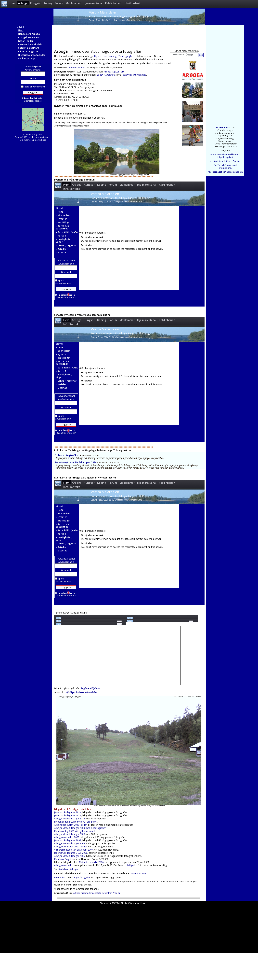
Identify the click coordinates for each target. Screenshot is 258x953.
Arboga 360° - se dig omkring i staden (33, 137)
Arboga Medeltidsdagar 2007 (69, 843)
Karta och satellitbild (30, 44)
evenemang (110, 56)
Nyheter (98, 56)
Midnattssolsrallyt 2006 (91, 862)
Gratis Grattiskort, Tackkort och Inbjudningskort (225, 155)
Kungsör (35, 3)
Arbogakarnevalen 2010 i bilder (70, 824)
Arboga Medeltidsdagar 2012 (69, 818)
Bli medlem (60, 877)
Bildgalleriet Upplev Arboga (33, 140)
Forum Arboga (138, 873)
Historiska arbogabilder (31, 54)
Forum (59, 3)
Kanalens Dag (61, 859)
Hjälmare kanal (77, 67)
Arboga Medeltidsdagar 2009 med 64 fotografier (80, 827)
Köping (47, 3)
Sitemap (104, 903)
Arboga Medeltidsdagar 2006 (69, 855)
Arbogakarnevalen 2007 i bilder (70, 846)
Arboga (22, 3)
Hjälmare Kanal (93, 3)
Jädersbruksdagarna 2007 (67, 840)
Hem (12, 3)
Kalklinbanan (113, 3)
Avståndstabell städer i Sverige (225, 161)
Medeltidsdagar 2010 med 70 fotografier (75, 821)
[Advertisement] (128, 36)
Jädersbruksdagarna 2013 (67, 815)
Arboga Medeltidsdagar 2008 (69, 834)
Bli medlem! (222, 127)
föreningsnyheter (127, 56)
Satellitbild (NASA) (28, 47)
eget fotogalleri (82, 877)
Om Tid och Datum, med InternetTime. (225, 166)
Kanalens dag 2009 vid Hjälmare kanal (74, 831)
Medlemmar (73, 3)
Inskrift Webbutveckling (133, 903)
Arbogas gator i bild (114, 71)
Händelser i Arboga (29, 33)
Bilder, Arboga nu (28, 51)
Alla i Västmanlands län (225, 171)
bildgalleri (132, 865)
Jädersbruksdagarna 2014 (67, 812)
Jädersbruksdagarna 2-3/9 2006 (70, 852)
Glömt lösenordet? (33, 100)
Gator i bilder (25, 40)
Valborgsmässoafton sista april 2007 (73, 849)
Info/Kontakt (132, 3)
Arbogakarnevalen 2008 (66, 837)
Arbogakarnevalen (28, 37)
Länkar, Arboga (27, 58)
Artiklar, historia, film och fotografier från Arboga (96, 893)
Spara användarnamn (33, 86)
